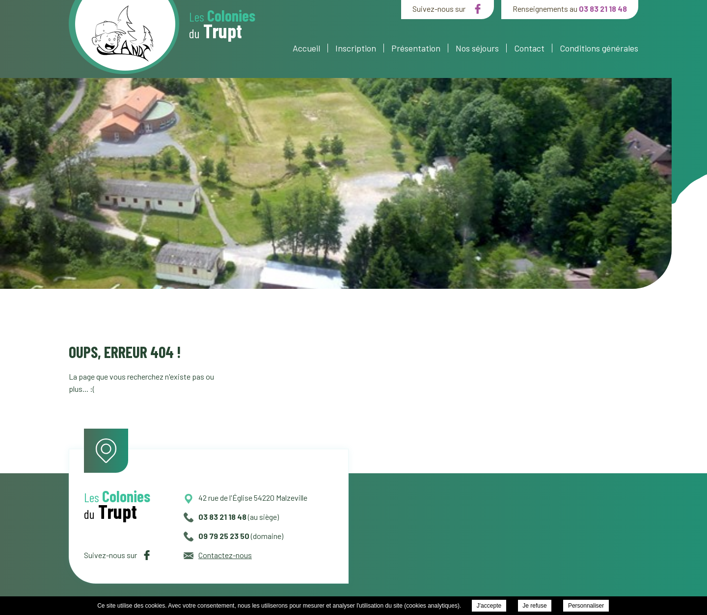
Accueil (306, 48)
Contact (529, 48)
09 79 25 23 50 (216, 535)
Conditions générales (599, 48)
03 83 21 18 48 (603, 8)
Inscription (355, 48)
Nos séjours (477, 48)
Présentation (415, 48)
